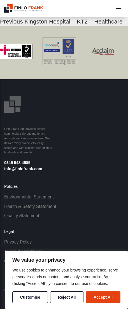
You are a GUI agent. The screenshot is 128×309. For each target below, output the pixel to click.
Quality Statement (21, 215)
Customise (30, 297)
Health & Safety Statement (30, 206)
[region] (66, 280)
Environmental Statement (29, 197)
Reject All (67, 297)
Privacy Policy (18, 242)
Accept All (103, 297)
